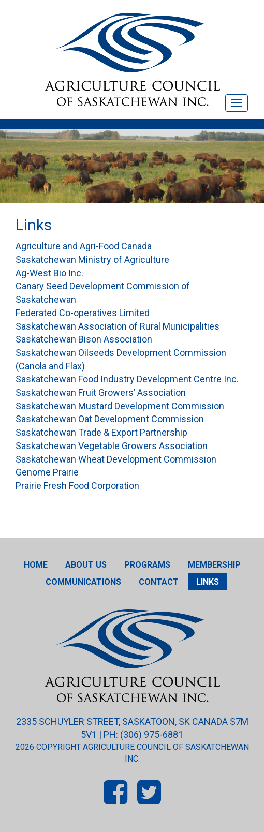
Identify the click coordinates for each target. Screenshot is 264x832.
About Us (86, 565)
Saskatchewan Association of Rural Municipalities (117, 326)
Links (207, 582)
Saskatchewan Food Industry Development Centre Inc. (127, 379)
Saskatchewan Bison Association (84, 339)
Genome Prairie (47, 472)
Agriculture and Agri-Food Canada (84, 246)
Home (36, 565)
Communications (83, 582)
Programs (147, 565)
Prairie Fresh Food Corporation (77, 485)
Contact (159, 582)
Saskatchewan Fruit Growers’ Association (101, 392)
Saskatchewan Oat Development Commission (110, 418)
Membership (214, 565)
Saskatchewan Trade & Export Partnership (101, 432)
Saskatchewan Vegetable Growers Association (112, 445)
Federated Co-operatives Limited (83, 312)
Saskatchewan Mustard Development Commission (120, 405)
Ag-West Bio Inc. (49, 273)
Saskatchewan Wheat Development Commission (116, 459)
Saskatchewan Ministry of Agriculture (92, 259)
